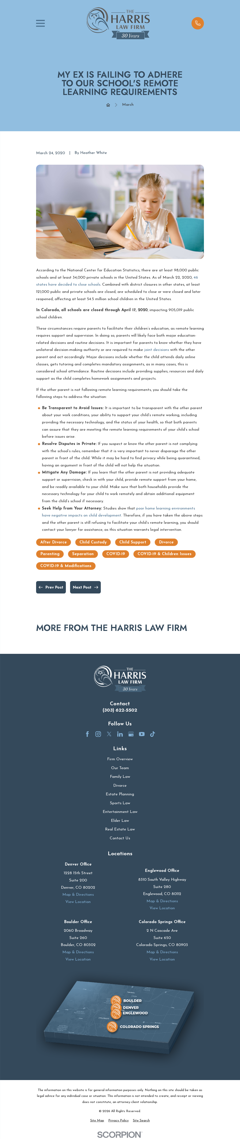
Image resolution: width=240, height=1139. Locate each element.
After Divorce (53, 542)
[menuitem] (97, 1121)
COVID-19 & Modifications (65, 566)
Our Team (120, 768)
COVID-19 (115, 554)
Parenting (50, 554)
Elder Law (120, 821)
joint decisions (156, 350)
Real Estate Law (120, 829)
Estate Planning (120, 794)
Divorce (166, 542)
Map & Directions (78, 895)
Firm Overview (120, 759)
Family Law (120, 777)
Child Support (132, 542)
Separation (83, 554)
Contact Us (120, 838)
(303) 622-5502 (120, 710)
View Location (78, 902)
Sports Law (120, 803)
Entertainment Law (120, 812)
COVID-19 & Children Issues (164, 554)
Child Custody (93, 542)
